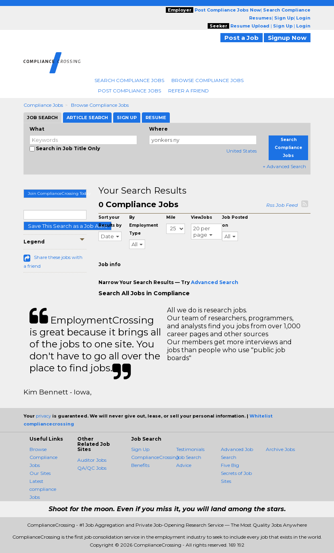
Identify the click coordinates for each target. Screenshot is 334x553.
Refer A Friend (188, 91)
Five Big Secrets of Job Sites (236, 473)
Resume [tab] (155, 117)
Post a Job (241, 37)
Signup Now (287, 37)
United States (241, 151)
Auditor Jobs (91, 460)
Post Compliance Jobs (129, 91)
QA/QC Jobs (91, 468)
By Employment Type (143, 225)
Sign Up (140, 449)
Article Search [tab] (87, 117)
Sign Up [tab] (127, 117)
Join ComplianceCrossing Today (57, 193)
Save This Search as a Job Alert (67, 226)
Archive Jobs (280, 449)
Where (158, 129)
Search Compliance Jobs (129, 80)
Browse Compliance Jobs (207, 80)
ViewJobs (201, 217)
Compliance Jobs (43, 105)
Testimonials (190, 449)
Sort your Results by (110, 221)
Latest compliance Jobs (42, 489)
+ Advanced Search (284, 166)
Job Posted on (235, 221)
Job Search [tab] (42, 117)
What (36, 129)
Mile (170, 217)
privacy (43, 416)
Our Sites (40, 473)
